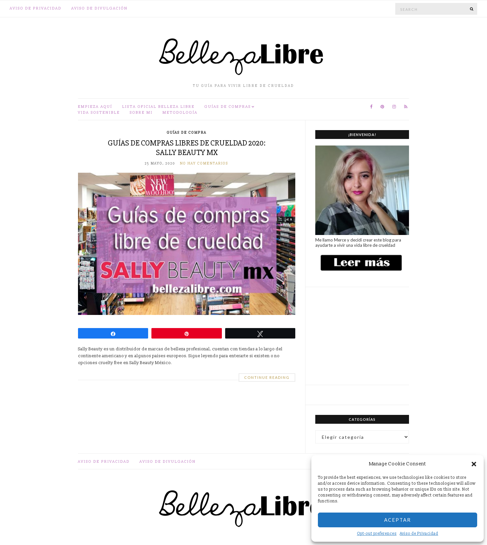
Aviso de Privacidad (419, 533)
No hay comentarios (204, 163)
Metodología (180, 112)
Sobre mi (141, 112)
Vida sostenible (99, 112)
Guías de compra (186, 133)
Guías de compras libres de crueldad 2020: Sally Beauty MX (186, 147)
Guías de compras (228, 107)
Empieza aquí (95, 107)
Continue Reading (267, 377)
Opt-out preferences (377, 533)
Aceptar (397, 520)
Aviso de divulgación (99, 8)
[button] (474, 464)
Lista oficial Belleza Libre (158, 107)
